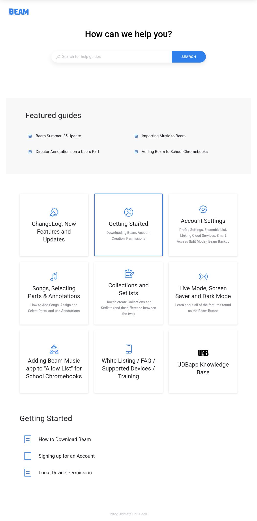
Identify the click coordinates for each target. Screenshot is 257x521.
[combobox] (111, 57)
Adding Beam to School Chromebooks (171, 151)
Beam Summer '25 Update (54, 136)
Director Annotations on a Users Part (63, 151)
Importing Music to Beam (160, 136)
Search (188, 57)
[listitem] (54, 225)
